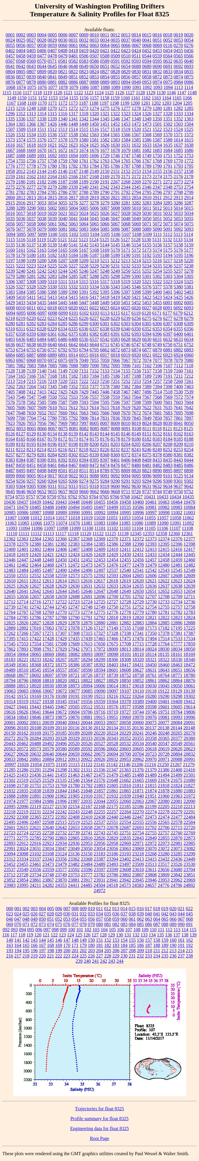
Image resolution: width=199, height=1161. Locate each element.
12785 (22, 617)
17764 (164, 643)
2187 (62, 181)
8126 (10, 433)
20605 (138, 748)
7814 (94, 418)
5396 (115, 292)
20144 (176, 727)
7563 (125, 397)
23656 (164, 869)
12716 (35, 601)
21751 (35, 785)
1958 (10, 171)
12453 (99, 559)
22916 (35, 843)
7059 (104, 360)
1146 (171, 92)
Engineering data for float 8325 (99, 1128)
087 (156, 924)
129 (111, 934)
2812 (20, 197)
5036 (20, 218)
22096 (22, 806)
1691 (41, 155)
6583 (115, 339)
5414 (62, 297)
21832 (9, 790)
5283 (52, 276)
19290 (164, 696)
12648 (112, 591)
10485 (35, 507)
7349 (62, 386)
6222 (41, 318)
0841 (52, 76)
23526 (176, 864)
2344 (125, 187)
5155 (146, 244)
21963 (176, 796)
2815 (52, 197)
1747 (125, 155)
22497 (35, 822)
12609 (189, 575)
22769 (189, 832)
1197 (104, 103)
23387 (99, 859)
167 (42, 945)
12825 (9, 622)
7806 (83, 418)
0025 (20, 40)
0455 (178, 50)
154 (124, 940)
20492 (48, 743)
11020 (99, 517)
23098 (22, 853)
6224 (62, 318)
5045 (94, 218)
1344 (94, 118)
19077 (74, 691)
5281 (31, 276)
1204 (177, 103)
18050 (189, 649)
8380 (167, 454)
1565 (115, 134)
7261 (188, 381)
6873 (125, 349)
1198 (114, 103)
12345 (136, 533)
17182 (164, 628)
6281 (20, 323)
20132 (99, 727)
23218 (138, 853)
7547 (31, 397)
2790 (104, 192)
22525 (86, 822)
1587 (157, 139)
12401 (22, 549)
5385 (31, 292)
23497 (125, 864)
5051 (157, 218)
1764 (115, 160)
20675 (99, 754)
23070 (151, 848)
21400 (176, 769)
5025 (94, 213)
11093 (11, 528)
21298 (61, 769)
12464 (35, 565)
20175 (48, 733)
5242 (41, 271)
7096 (126, 365)
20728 (164, 754)
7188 (136, 376)
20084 (176, 722)
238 (189, 955)
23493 (112, 864)
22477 (176, 817)
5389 (62, 292)
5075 (188, 223)
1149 (11, 97)
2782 (20, 192)
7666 (104, 412)
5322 (157, 281)
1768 (157, 160)
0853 (94, 76)
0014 (136, 34)
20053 (99, 722)
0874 (178, 76)
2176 (178, 176)
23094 (9, 853)
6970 (41, 360)
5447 (83, 302)
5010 (136, 208)
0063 (94, 45)
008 (74, 908)
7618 (115, 407)
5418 (104, 297)
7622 (146, 407)
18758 (138, 675)
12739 (9, 607)
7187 (125, 376)
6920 (136, 355)
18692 (35, 675)
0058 (41, 45)
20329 (74, 738)
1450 (94, 124)
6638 (31, 344)
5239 (10, 271)
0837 (20, 76)
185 (132, 945)
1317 (73, 113)
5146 (125, 244)
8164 (10, 439)
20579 (48, 748)
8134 (52, 433)
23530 (189, 864)
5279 (10, 276)
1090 (126, 87)
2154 (146, 171)
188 (156, 945)
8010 (125, 423)
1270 (52, 108)
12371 (125, 538)
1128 (140, 92)
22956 (99, 843)
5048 (125, 218)
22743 (99, 832)
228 (107, 955)
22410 (86, 817)
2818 (83, 197)
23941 (112, 880)
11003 (189, 512)
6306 (157, 323)
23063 (125, 848)
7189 (146, 376)
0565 (178, 55)
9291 (125, 481)
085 (140, 924)
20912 (61, 759)
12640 (9, 591)
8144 (104, 433)
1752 (178, 155)
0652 (115, 66)
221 (50, 955)
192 (189, 945)
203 (91, 950)
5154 (136, 244)
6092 (178, 307)
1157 (94, 97)
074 (50, 924)
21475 (99, 775)
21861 (112, 790)
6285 (62, 323)
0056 (20, 45)
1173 (73, 103)
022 (189, 908)
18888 (9, 685)
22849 (151, 838)
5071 (146, 223)
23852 (9, 880)
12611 (22, 580)
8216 (62, 449)
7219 (52, 381)
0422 (115, 50)
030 (66, 913)
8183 (157, 439)
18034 (176, 649)
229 (115, 955)
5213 (125, 260)
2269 (136, 181)
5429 (10, 302)
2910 (146, 197)
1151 (32, 97)
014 (124, 908)
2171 (125, 176)
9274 (83, 481)
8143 (94, 433)
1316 (62, 113)
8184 (167, 439)
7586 (52, 402)
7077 (157, 360)
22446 (125, 817)
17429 (61, 638)
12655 (9, 596)
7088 (73, 365)
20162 (22, 733)
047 (17, 919)
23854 (22, 880)
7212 (188, 376)
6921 (146, 355)
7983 (73, 423)
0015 (146, 34)
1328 (167, 113)
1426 (52, 124)
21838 (35, 790)
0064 (104, 45)
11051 (112, 517)
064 (156, 919)
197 (42, 950)
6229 (115, 318)
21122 (86, 764)
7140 (41, 370)
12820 (138, 617)
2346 (146, 187)
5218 (178, 260)
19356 (86, 701)
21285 (9, 769)
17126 (86, 628)
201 (74, 950)
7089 (84, 365)
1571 (178, 134)
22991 (9, 848)
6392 (125, 334)
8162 (178, 433)
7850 (157, 418)
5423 (157, 297)
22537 (99, 822)
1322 (115, 113)
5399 (146, 292)
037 (124, 913)
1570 (167, 134)
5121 (62, 239)
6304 (136, 323)
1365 (20, 124)
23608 (125, 869)
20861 (35, 759)
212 (164, 950)
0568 (20, 61)
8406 (125, 460)
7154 (115, 370)
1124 (99, 92)
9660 (83, 491)
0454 (167, 50)
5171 (125, 250)
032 (83, 913)
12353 (148, 533)
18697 (48, 675)
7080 (188, 360)
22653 (74, 827)
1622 (62, 145)
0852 (83, 76)
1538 (73, 134)
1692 (52, 155)
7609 (41, 407)
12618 (112, 580)
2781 (10, 192)
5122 (73, 239)
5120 (52, 239)
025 (25, 913)
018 (156, 908)
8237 (125, 449)
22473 (151, 817)
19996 (189, 717)
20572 (22, 748)
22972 (151, 843)
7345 (52, 386)
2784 (41, 192)
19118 (150, 691)
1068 (10, 87)
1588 (167, 139)
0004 (41, 34)
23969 (189, 880)
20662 (86, 754)
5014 (178, 208)
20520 (74, 743)
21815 (151, 785)
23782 (99, 874)
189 (164, 945)
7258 (167, 381)
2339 (73, 187)
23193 (125, 853)
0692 (178, 66)
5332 (73, 286)
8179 (125, 439)
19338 (48, 701)
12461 (9, 565)
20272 (9, 738)
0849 (62, 76)
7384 (136, 386)
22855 (164, 838)
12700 (112, 596)
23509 (138, 864)
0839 (31, 76)
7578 (20, 402)
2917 (31, 202)
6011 (31, 307)
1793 (178, 166)
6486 (62, 339)
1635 (167, 145)
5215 (146, 260)
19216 (112, 696)
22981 (176, 843)
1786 (115, 166)
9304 (20, 486)
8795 (115, 470)
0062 (83, 45)
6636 (10, 344)
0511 (136, 55)
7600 (157, 402)
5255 (167, 271)
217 (17, 955)
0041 (146, 40)
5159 (188, 244)
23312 (9, 859)
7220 (62, 381)
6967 (20, 360)
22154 (74, 806)
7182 (73, 376)
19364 (112, 701)
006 (58, 908)
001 (17, 908)
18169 (189, 654)
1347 (125, 118)
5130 (146, 239)
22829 (112, 838)
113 (177, 929)
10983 (176, 507)
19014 (112, 685)
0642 (20, 66)
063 (148, 919)
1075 (31, 87)
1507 (10, 129)
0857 (136, 76)
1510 (31, 129)
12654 (189, 591)
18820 (61, 680)
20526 (86, 743)
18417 (125, 664)
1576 (41, 139)
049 (34, 919)
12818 (112, 617)
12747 (74, 607)
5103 (84, 234)
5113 (178, 234)
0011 (104, 34)
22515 (61, 822)
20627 (9, 754)
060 (124, 919)
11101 (100, 528)
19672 (61, 712)
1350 (157, 118)
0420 (94, 50)
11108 (187, 528)
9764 (93, 496)
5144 (104, 244)
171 (74, 945)
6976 (73, 360)
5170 (115, 250)
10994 (112, 512)
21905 (74, 796)
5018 (31, 213)
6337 (94, 328)
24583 (138, 885)
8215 (52, 449)
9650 (31, 491)
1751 (167, 155)
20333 (86, 738)
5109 (147, 234)
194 (17, 950)
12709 (176, 596)
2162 (31, 176)
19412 (189, 701)
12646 (86, 591)
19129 (176, 691)
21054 (36, 764)
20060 (138, 722)
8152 (157, 433)
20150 (9, 733)
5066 (104, 223)
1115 (6, 92)
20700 (125, 754)
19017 (125, 685)
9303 (10, 486)
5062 (62, 223)
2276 (20, 187)
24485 (86, 885)
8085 (94, 428)
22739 (74, 832)
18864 (176, 680)
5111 (157, 234)
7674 (146, 412)
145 (50, 940)
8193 (31, 444)
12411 (125, 549)
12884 (151, 622)
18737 (99, 675)
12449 (48, 559)
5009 (125, 208)
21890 (22, 796)
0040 (136, 40)
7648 (20, 412)
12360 (174, 533)
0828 (115, 71)
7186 (115, 376)
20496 (61, 743)
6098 (52, 313)
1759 (62, 160)
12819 (125, 617)
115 (193, 929)
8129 (31, 433)
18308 (125, 659)
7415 (41, 391)
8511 (83, 470)
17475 (125, 638)
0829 (125, 71)
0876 (10, 82)
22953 (86, 843)
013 (115, 908)
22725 (35, 832)
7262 (10, 386)
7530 (178, 391)
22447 (138, 817)
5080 (52, 229)
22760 (176, 832)
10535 (125, 507)
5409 (10, 297)
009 (83, 908)
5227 (73, 265)
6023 (104, 307)
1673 (73, 150)
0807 (31, 71)
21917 (99, 796)
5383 (10, 292)
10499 (112, 507)
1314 (41, 113)
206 (115, 950)
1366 (31, 124)
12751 (125, 607)
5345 (125, 286)
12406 (61, 549)
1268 (41, 108)
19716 (99, 712)
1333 (178, 113)
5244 (62, 271)
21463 (74, 775)
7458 (115, 391)
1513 (62, 129)
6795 (94, 349)
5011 (146, 208)
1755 (20, 160)
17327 (99, 633)
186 (140, 945)
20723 (151, 754)
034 (99, 913)
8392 (62, 460)
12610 (9, 580)
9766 (114, 496)
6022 (94, 307)
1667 (10, 150)
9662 (94, 491)
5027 (115, 213)
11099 (75, 528)
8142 (83, 433)
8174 (83, 439)
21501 (189, 775)
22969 (125, 843)
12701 (125, 596)
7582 (31, 402)
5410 (20, 297)
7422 (52, 391)
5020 (52, 213)
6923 (167, 355)
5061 (52, 223)
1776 (10, 166)
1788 (136, 166)
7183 (83, 376)
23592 (74, 869)
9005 (31, 475)
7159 (167, 370)
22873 (189, 838)
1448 (73, 124)
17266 (22, 633)
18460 (164, 664)
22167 (86, 806)
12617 (99, 580)
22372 (48, 817)
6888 (41, 355)
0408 (62, 50)
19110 (138, 691)
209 (140, 950)
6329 (52, 328)
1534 (31, 134)
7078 (167, 360)
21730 (22, 785)
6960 (188, 355)
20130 (86, 727)
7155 (125, 370)
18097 (100, 654)
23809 (164, 874)
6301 (104, 323)
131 (127, 934)
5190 (125, 255)
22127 (48, 806)
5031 (157, 213)
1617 (20, 145)
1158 (104, 97)
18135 (163, 654)
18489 (9, 670)
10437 (22, 502)
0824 (94, 71)
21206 (137, 764)
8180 (136, 439)
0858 (146, 76)
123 (62, 934)
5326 (10, 286)
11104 (137, 528)
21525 (35, 780)
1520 (136, 129)
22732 (61, 832)
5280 (20, 276)
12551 (22, 575)
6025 (125, 307)
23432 (164, 859)
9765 (104, 496)
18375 (61, 664)
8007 (104, 423)
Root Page (99, 1138)
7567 (146, 397)
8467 (73, 465)
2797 (167, 192)
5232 (125, 265)
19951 (112, 717)
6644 (94, 344)
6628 (125, 339)
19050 (176, 685)
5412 (41, 297)
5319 (125, 281)
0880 (41, 82)
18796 (22, 680)
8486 (188, 465)
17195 (176, 628)
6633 (178, 339)
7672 (136, 412)
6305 (146, 323)
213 (173, 950)
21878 (164, 790)
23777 (86, 874)
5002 (52, 208)
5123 (83, 239)
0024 (10, 40)
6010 (20, 307)
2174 (157, 176)
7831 (104, 418)
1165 (176, 97)
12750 (112, 607)
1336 (20, 118)
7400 (178, 386)
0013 (125, 34)
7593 (83, 402)
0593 (136, 61)
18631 (151, 670)
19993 (176, 717)
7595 (104, 402)
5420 (125, 297)
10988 (48, 512)
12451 (74, 559)
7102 (147, 365)
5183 (62, 255)
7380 (115, 386)
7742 (41, 418)
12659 (61, 596)
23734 (35, 874)
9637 (178, 486)
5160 (10, 250)
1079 (73, 87)
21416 (189, 769)
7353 (83, 386)
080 (99, 924)
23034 (48, 848)
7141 (52, 370)
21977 (22, 801)
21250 (163, 764)
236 (173, 955)
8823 (146, 470)
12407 (74, 549)
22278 (164, 811)
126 (86, 934)
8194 (41, 444)
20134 (112, 727)
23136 (74, 853)
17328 (112, 633)
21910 (86, 796)
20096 (10, 727)
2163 (41, 176)
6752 (188, 344)
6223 (52, 318)
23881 (74, 880)
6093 (188, 307)
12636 (151, 586)
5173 (146, 250)
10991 (87, 512)
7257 (157, 381)
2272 (167, 181)
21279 (189, 764)
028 (50, 913)
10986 (23, 512)
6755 (31, 349)
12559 (61, 575)
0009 (83, 34)
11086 (137, 523)
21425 (9, 775)
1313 (31, 113)
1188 (93, 103)
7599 (146, 402)
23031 (35, 848)
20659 (74, 754)
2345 (136, 187)
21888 (9, 796)
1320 (94, 113)
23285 (176, 853)
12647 (99, 591)
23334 (22, 859)
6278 (178, 318)
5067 (115, 223)
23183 (99, 853)
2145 (52, 171)
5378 (167, 286)
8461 (52, 465)
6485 (52, 339)
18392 (99, 664)
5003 (62, 208)
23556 (35, 869)
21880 (176, 790)
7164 (10, 376)
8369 (115, 454)
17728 (151, 643)
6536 (83, 339)
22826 (99, 838)
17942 (74, 649)
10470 (189, 502)
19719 (112, 712)
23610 (138, 869)
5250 (125, 271)
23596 (86, 869)
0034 (104, 40)
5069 (136, 223)
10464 (176, 502)
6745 (115, 344)
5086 (115, 229)
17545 (9, 643)
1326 (146, 113)
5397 (125, 292)
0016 (157, 34)
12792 (99, 617)
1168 (21, 103)
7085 (52, 365)
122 (54, 934)
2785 (52, 192)
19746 (151, 712)
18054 (10, 654)
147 (66, 940)
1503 (178, 124)
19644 (48, 712)
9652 (41, 491)
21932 (112, 796)
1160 (125, 97)
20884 (48, 759)
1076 (42, 87)
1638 (188, 145)
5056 (10, 223)
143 (34, 940)
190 (173, 945)
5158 (178, 244)
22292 (9, 817)
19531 (99, 706)
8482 (157, 465)
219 (34, 955)
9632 (157, 486)
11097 (49, 528)
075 (58, 924)
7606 (20, 407)
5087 (125, 229)
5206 (52, 260)
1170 (42, 103)
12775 (99, 612)
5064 (83, 223)
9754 (9, 496)
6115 (115, 313)
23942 (125, 880)
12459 (176, 559)
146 (58, 940)
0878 (31, 82)
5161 (20, 250)
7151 (83, 370)
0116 (167, 45)
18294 (86, 659)
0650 (94, 66)
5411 (31, 297)
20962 (138, 759)
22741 (86, 832)
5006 (94, 208)
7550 (52, 397)
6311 (20, 328)
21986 (48, 801)
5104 (94, 234)
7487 (136, 391)
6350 (136, 328)
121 (46, 934)
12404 (48, 549)
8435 (167, 460)
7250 (104, 381)
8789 (104, 470)
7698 (188, 412)
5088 (136, 229)
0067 (136, 45)
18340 (189, 659)
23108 (48, 853)
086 (148, 924)
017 (148, 908)
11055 (150, 517)
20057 (112, 722)
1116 (17, 92)
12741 (22, 607)
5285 (73, 276)
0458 (20, 55)
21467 (86, 775)
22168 (99, 806)
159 (164, 940)
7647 (10, 412)
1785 (104, 166)
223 (66, 955)
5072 (157, 223)
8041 (178, 423)
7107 (168, 365)
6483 (31, 339)
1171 (52, 103)
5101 (63, 234)
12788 (61, 617)
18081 (61, 654)
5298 (115, 276)
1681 (136, 150)
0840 (41, 76)
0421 (104, 50)
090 (181, 924)
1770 (178, 160)
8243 (136, 449)
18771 (176, 675)
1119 (47, 92)
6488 (73, 339)
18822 (86, 680)
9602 (125, 486)
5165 (62, 250)
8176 (104, 439)
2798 (178, 192)
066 (173, 919)
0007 (73, 34)
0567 (10, 61)
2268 (125, 181)
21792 (86, 785)
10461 (151, 502)
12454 (112, 559)
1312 (20, 113)
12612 (35, 580)
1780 (52, 166)
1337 (31, 118)
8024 (146, 423)
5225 (52, 265)
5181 (41, 255)
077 (74, 924)
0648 (73, 66)
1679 (125, 150)
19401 (164, 701)
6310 (10, 328)
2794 (136, 192)
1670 (41, 150)
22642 (61, 827)
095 (30, 929)
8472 (94, 465)
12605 (138, 575)
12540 (125, 570)
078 (83, 924)
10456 (112, 502)
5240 (20, 271)
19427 (9, 706)
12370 (112, 538)
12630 (74, 586)
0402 (10, 50)
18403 (112, 664)
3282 (136, 202)
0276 (188, 45)
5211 (104, 260)
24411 (73, 885)
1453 (125, 124)
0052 (167, 40)
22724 (22, 832)
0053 (178, 40)
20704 (138, 754)
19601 (164, 706)
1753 (188, 155)
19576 (112, 706)
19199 (86, 696)
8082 (84, 428)
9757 (30, 496)
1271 (62, 108)
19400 (151, 701)
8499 (52, 470)
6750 (167, 344)
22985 (189, 843)
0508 (104, 55)
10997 (151, 512)
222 (58, 955)
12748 (86, 607)
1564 (104, 134)
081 (107, 924)
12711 (189, 596)
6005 (188, 302)
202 (83, 950)
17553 (22, 643)
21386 (164, 769)
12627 (35, 586)
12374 (164, 538)
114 (184, 929)
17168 (138, 628)
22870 (176, 838)
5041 (73, 218)
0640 (188, 61)
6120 (146, 313)
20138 (163, 727)
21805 (112, 785)
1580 (83, 139)
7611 (62, 407)
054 (74, 919)
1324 (136, 113)
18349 (9, 664)
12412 (138, 549)
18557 (61, 670)
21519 (22, 780)
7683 (167, 412)
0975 (167, 82)
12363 (22, 538)
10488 (48, 507)
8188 (188, 439)
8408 (136, 460)
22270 (138, 811)
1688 (20, 155)
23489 (99, 864)
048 (25, 919)
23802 (125, 874)
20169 (35, 733)
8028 (157, 423)
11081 (86, 523)
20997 (10, 764)
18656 (189, 670)
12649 (125, 591)
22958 (112, 843)
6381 (83, 334)
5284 (62, 276)
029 (58, 913)
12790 (74, 617)
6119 (135, 313)
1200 (135, 103)
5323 (167, 281)
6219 (20, 318)
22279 (176, 811)
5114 (188, 234)
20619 (164, 748)
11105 (150, 528)
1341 (73, 118)
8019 (136, 423)
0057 (31, 45)
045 (189, 913)
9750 (178, 491)
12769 (48, 612)
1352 (178, 118)
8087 (105, 428)
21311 (86, 769)
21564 (86, 780)
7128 (10, 370)
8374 (136, 454)
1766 (136, 160)
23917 (86, 880)
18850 (125, 680)
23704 (189, 869)
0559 (157, 55)
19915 (99, 717)
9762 (72, 496)
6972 (52, 360)
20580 (61, 748)
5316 (94, 281)
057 (99, 919)
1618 (31, 145)
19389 (138, 701)
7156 (136, 370)
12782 (176, 612)
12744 (48, 607)
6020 (73, 307)
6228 (104, 318)
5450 (115, 302)
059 (115, 919)
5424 (167, 297)
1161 (135, 97)
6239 (125, 318)
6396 (157, 334)
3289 (20, 208)
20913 (74, 759)
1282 (178, 108)
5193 (157, 255)
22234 (48, 811)
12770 (61, 612)
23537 (9, 869)
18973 (74, 685)
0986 (188, 82)
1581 (94, 139)
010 (91, 908)
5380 (178, 286)
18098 (112, 654)
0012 (115, 34)
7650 (31, 412)
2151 (115, 171)
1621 (52, 145)
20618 (151, 748)
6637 (20, 344)
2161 (20, 176)
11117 (60, 533)
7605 (10, 407)
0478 (52, 55)
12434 (164, 554)
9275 (94, 481)
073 (42, 924)
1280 (157, 108)
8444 (188, 460)
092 (6, 929)
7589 (73, 402)
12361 (187, 533)
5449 (104, 302)
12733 (164, 601)
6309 (188, 323)
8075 (63, 428)
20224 (112, 733)
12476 (112, 565)
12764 (9, 612)
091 (189, 924)
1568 (146, 134)
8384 (20, 460)
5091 (167, 229)
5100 (52, 234)
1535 (41, 134)
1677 (104, 150)
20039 (48, 722)
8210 (188, 444)
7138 (20, 370)
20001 (9, 722)
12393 (151, 544)
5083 (83, 229)
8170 (52, 439)
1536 (52, 134)
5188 (104, 255)
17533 (176, 638)
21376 (138, 769)
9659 (73, 491)
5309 (41, 281)
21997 (74, 801)
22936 (74, 843)
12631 (86, 586)
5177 (188, 250)
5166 (73, 250)
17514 (164, 638)
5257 (178, 271)
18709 (61, 675)
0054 (188, 40)
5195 (178, 255)
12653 (176, 591)
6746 (125, 344)
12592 (99, 575)
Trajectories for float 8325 (99, 1108)
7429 (83, 391)
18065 (35, 654)
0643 (31, 66)
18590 (86, 670)
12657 (35, 596)
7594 (94, 402)
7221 (73, 381)
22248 (86, 811)
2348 (167, 187)
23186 (112, 853)
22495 (9, 822)
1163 (156, 97)
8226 (104, 449)
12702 (138, 596)
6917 (104, 355)
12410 (112, 549)
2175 (167, 176)
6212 (188, 313)
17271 (48, 633)
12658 (48, 596)
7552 (62, 397)
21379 (151, 769)
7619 (125, 407)
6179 (178, 313)
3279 (104, 202)
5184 (73, 255)
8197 (62, 444)
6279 (188, 318)
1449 (83, 124)
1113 (178, 87)
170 (66, 945)
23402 (125, 859)
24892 (189, 885)
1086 (84, 87)
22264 (125, 811)
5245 (73, 271)
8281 (41, 454)
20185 (61, 733)
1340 (62, 118)
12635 (138, 586)
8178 (115, 439)
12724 (86, 601)
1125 (109, 92)
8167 (41, 439)
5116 (20, 239)
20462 (22, 743)
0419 (83, 50)
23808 (151, 874)
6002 (178, 302)
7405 (10, 391)
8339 (94, 454)
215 (189, 950)
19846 (35, 717)
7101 (136, 365)
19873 (48, 717)
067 (181, 919)
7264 (31, 386)
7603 (178, 402)
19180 (61, 696)
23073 (176, 848)
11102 (112, 528)
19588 (138, 706)
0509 (115, 55)
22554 (125, 822)
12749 (99, 607)
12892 (22, 628)
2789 (94, 192)
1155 (73, 97)
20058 (125, 722)
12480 (164, 565)
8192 (20, 444)
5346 (136, 286)
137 (176, 934)
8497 (31, 470)
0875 (188, 76)
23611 (150, 869)
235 (164, 955)
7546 (20, 397)
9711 (125, 491)
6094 (10, 313)
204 (99, 950)
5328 (31, 286)
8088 (115, 428)
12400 (9, 549)
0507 (94, 55)
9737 (146, 491)
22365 (35, 817)
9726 (136, 491)
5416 (83, 297)
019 (164, 908)
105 (112, 929)
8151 (146, 433)
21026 (23, 764)
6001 (167, 302)
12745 (61, 607)
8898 (188, 470)
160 (173, 940)
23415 (151, 859)
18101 (125, 654)
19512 (86, 706)
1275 (104, 108)
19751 (164, 712)
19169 (35, 696)
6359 (31, 334)
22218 (9, 811)
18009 (112, 649)
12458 (164, 559)
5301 (146, 276)
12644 (61, 591)
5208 (73, 260)
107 (128, 929)
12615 (74, 580)
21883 (189, 790)
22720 (189, 827)
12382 (61, 544)
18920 (35, 685)
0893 (115, 82)
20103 (23, 727)
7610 (52, 407)
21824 (176, 785)
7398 (167, 386)
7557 (94, 397)
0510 (125, 55)
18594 (99, 670)
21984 (35, 801)
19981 (164, 717)
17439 (86, 638)
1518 (115, 129)
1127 (130, 92)
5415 (73, 297)
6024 (115, 307)
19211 (99, 696)
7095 (115, 365)
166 (34, 945)
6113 (104, 313)
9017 (52, 475)
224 (74, 955)
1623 (73, 145)
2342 (104, 187)
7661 (73, 412)
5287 (83, 276)
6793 (73, 349)
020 (173, 908)
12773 (74, 612)
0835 (188, 71)
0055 (10, 45)
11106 (162, 528)
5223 (31, 265)
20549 (176, 743)
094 (22, 929)
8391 (52, 460)
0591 (115, 61)
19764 (176, 712)
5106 (115, 234)
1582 (104, 139)
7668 (115, 412)
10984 (189, 507)
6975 (62, 360)
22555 (138, 822)
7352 (73, 386)
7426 (73, 391)
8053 (21, 428)
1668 (20, 150)
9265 (62, 481)
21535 (61, 780)
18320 (138, 659)
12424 (74, 554)
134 (152, 934)
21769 (61, 785)
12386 (112, 544)
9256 (20, 481)
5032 (167, 213)
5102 (73, 234)
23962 (176, 880)
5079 (41, 229)
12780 (151, 612)
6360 (41, 334)
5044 (83, 218)
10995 (125, 512)
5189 (115, 255)
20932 (112, 759)
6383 (104, 334)
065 (164, 919)
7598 (136, 402)
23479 (61, 864)
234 (156, 955)
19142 (9, 696)
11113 (48, 533)
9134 (188, 475)
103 (96, 929)
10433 (162, 496)
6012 (41, 307)
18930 (48, 685)
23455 (22, 864)
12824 (189, 617)
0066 (125, 45)
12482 (189, 565)
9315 (83, 486)
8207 (157, 444)
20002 (22, 722)
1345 (104, 118)
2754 (188, 187)
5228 (83, 265)
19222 (125, 696)
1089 (115, 87)
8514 (94, 470)
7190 (157, 376)
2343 (115, 187)
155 (132, 940)
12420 (35, 554)
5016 (10, 213)
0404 (20, 50)
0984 (178, 82)
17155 (125, 628)
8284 (52, 454)
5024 (83, 213)
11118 (73, 533)
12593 (112, 575)
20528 (112, 743)
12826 (22, 622)
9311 (52, 486)
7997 (83, 423)
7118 (188, 365)
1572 (188, 134)
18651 (176, 670)
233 (148, 955)
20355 (138, 738)
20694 (112, 754)
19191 (74, 696)
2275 (10, 187)
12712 (9, 601)
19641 (35, 712)
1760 (73, 160)
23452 (9, 864)
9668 (115, 491)
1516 (94, 129)
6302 (115, 323)
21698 (9, 785)
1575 (31, 139)
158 (156, 940)
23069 (138, 848)
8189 (10, 444)
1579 (73, 139)
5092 (178, 229)
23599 (112, 869)
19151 (22, 696)
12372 (138, 538)
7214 (20, 381)
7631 (157, 407)
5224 (41, 265)
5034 (188, 213)
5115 (10, 239)
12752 (138, 607)
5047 (115, 218)
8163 (188, 433)
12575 (86, 575)
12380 (35, 544)
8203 (115, 444)
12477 (125, 565)
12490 (61, 570)
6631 (157, 339)
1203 (166, 103)
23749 (61, 874)
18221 (22, 659)
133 (144, 934)
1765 (125, 160)
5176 (178, 250)
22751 (125, 832)
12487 (48, 570)
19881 (86, 717)
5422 (146, 297)
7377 (94, 386)
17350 (151, 633)
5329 (41, 286)
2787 (73, 192)
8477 (125, 465)
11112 (36, 533)
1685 (178, 150)
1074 (21, 87)
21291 (35, 769)
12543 (164, 570)
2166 (73, 176)
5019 (41, 213)
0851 (73, 76)
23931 (99, 880)
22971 (138, 843)
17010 (35, 628)
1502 (167, 124)
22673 (99, 827)
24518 (112, 885)
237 (181, 955)
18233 (35, 659)
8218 (83, 449)
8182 (146, 439)
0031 (73, 40)
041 (156, 913)
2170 (115, 176)
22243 (74, 811)
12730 (151, 601)
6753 (10, 349)
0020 (188, 34)
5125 (104, 239)
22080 (164, 801)
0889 (104, 82)
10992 (100, 512)
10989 (61, 512)
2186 (52, 181)
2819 (94, 197)
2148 (83, 171)
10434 (175, 496)
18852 (138, 680)
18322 (164, 659)
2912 (167, 197)
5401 (167, 292)
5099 (42, 234)
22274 (151, 811)
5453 (146, 302)
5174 (157, 250)
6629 (136, 339)
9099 (157, 475)
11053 (124, 517)
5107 (126, 234)
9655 (52, 491)
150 (91, 940)
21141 (99, 764)
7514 (157, 391)
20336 (99, 738)
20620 (176, 748)
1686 (188, 150)
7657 (52, 412)
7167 (41, 376)
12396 (176, 544)
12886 (176, 622)
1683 (157, 150)
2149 (94, 171)
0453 (157, 50)
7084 (42, 365)
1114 (188, 87)
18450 (151, 664)
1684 (167, 150)
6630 (146, 339)
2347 (157, 187)
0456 (188, 50)
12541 (138, 570)
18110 (138, 654)
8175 (94, 439)
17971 (86, 649)
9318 (94, 486)
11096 (37, 528)
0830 (136, 71)
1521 (146, 129)
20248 (164, 733)
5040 (62, 218)
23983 (10, 885)
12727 (112, 601)
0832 (157, 71)
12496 (86, 570)
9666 (104, 491)
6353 (157, 328)
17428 (48, 638)
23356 (61, 859)
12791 (86, 617)
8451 (31, 465)
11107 (175, 528)
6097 (42, 313)
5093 (188, 229)
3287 (188, 202)
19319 (22, 701)
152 (107, 940)
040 (148, 913)
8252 (167, 449)
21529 (48, 780)
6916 (94, 355)
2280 (62, 187)
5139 (52, 244)
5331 (62, 286)
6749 (157, 344)
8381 (178, 454)
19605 (176, 706)
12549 (189, 570)
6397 (167, 334)
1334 (188, 113)
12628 (48, 586)
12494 (74, 570)
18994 (86, 685)
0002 (20, 34)
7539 (188, 391)
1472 (136, 124)
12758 (189, 607)
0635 (178, 61)
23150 (86, 853)
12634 (125, 586)
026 (34, 913)
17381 (176, 633)
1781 (62, 166)
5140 (62, 244)
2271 (157, 181)
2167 (83, 176)
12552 (35, 575)
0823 (83, 71)
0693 (188, 66)
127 (95, 934)
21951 (151, 796)
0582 (73, 61)
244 (119, 961)
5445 (62, 302)
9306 (41, 486)
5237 (178, 265)
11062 (188, 517)
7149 (62, 370)
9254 (10, 481)
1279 (146, 108)
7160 (178, 370)
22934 (61, 843)
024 (17, 913)
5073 (167, 223)
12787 (48, 617)
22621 (35, 827)
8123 (178, 428)
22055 (112, 801)
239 (79, 961)
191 (181, 945)
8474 (104, 465)
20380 (189, 738)
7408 (20, 391)
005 (50, 908)
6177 (167, 313)
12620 (138, 580)
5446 (73, 302)
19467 (61, 706)
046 (9, 919)
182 (107, 945)
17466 (112, 638)
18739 (112, 675)
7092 (105, 365)
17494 (151, 638)
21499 (176, 775)
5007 (104, 208)
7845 (136, 418)
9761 (62, 496)
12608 (176, 575)
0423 (125, 50)
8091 (126, 428)
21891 (35, 796)
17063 (48, 628)
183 (115, 945)
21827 (189, 785)
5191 (136, 255)
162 (189, 940)
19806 (189, 712)
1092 (147, 87)
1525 (188, 129)
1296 (10, 113)
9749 (167, 491)
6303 (125, 323)
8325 (83, 454)
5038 (41, 218)
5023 (73, 213)
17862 (9, 649)
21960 (164, 796)
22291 (189, 811)
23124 (61, 853)
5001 (41, 208)
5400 (157, 292)
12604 (125, 575)
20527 (99, 743)
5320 (136, 281)
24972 (99, 890)
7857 (167, 418)
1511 (41, 129)
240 (87, 961)
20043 (74, 722)
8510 (73, 470)
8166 (31, 439)
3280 (115, 202)
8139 (73, 433)
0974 (157, 82)
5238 (188, 265)
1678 (115, 150)
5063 (73, 223)
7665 (94, 412)
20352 (125, 738)
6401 (188, 334)
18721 (74, 675)
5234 (146, 265)
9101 (167, 475)
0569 (31, 61)
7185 (104, 376)
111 (161, 929)
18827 (99, 680)
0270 (178, 45)
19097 (112, 691)
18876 (189, 680)
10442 (48, 502)
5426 (188, 297)
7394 (157, 386)
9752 (188, 491)
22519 (74, 822)
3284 (157, 202)
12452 (86, 559)
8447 (10, 465)
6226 (83, 318)
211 (156, 950)
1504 (188, 124)
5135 (10, 244)
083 (124, 924)
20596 (99, 748)
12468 (48, 565)
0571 (52, 61)
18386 (74, 664)
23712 (9, 874)
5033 (178, 213)
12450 (61, 559)
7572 (178, 397)
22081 (176, 801)
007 (66, 908)
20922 (86, 759)
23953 (164, 880)
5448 (94, 302)
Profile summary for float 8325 (99, 1118)
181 (99, 945)
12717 (48, 601)
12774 (86, 612)
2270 (146, 181)
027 (42, 913)
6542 (104, 339)
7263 (20, 386)
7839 (125, 418)
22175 (112, 806)
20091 (189, 722)
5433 (20, 302)
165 (25, 945)
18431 (138, 664)
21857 (99, 790)
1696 (94, 155)
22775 (22, 838)
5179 (20, 255)
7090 (94, 365)
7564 (136, 397)
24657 (150, 885)
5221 (10, 265)
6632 (167, 339)
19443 (35, 706)
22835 (125, 838)
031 (74, 913)
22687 (125, 827)
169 (58, 945)
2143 (31, 171)
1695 (83, 155)
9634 (167, 486)
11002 (176, 512)
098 (55, 929)
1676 (94, 150)
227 (99, 955)
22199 (151, 806)
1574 (20, 139)
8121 (167, 428)
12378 (9, 544)
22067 (151, 801)
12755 (164, 607)
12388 (125, 544)
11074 (61, 523)
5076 (10, 229)
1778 (31, 166)
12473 (86, 565)
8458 (41, 465)
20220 (99, 733)
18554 (48, 670)
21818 (164, 785)
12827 (35, 622)
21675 (176, 780)
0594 (146, 61)
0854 (104, 76)
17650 (99, 643)
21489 (151, 775)
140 (9, 940)
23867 (48, 880)
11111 (23, 533)
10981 (151, 507)
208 (132, 950)
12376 (176, 538)
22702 (151, 827)
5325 (188, 281)
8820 (136, 470)
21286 (22, 769)
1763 (104, 160)
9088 (94, 475)
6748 (146, 344)
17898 (35, 649)
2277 (31, 187)
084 (132, 924)
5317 (104, 281)
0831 (146, 71)
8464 (62, 465)
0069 (157, 45)
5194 (167, 255)
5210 (94, 260)
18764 (164, 675)
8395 (94, 460)
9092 (115, 475)
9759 (51, 496)
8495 (20, 470)
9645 (10, 491)
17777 (176, 643)
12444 (176, 554)
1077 (52, 87)
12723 (74, 601)
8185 (178, 439)
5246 (83, 271)
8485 (178, 465)
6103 (94, 313)
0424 (136, 50)
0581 (62, 61)
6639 (41, 344)
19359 (99, 701)
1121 (68, 92)
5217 (167, 260)
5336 (104, 286)
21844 (61, 790)
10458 (125, 502)
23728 (22, 874)
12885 (164, 622)
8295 (62, 454)
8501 (62, 470)
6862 (104, 349)
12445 (189, 554)
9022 (73, 475)
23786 (112, 874)
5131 (157, 239)
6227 (94, 318)
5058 (31, 223)
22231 (35, 811)
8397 (104, 460)
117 (14, 934)
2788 (83, 192)
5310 (52, 281)
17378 (164, 633)
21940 (138, 796)
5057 (20, 223)
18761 (151, 675)
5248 (104, 271)
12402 (35, 549)
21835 (22, 790)
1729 (104, 155)
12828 (48, 622)
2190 (94, 181)
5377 (157, 286)
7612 (73, 407)
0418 (73, 50)
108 (136, 929)
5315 (83, 281)
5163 (41, 250)
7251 (115, 381)
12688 (74, 596)
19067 (48, 691)
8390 (41, 460)
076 (66, 924)
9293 (136, 481)
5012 (157, 208)
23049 (74, 848)
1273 (83, 108)
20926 (99, 759)
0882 (62, 82)
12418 (9, 554)
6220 (31, 318)
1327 (157, 113)
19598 (151, 706)
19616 (9, 712)
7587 (62, 402)
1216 (20, 108)
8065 (31, 428)
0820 (52, 71)
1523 (167, 129)
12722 (61, 601)
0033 (94, 40)
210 (148, 950)
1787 (125, 166)
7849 (146, 418)
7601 (167, 402)
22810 (86, 838)
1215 (10, 108)
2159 (10, 176)
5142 (83, 244)
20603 (125, 748)
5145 (115, 244)
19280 (151, 696)
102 (87, 929)
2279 (52, 187)
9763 (83, 496)
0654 (125, 66)
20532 (125, 743)
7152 (94, 370)
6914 (73, 355)
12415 (164, 549)
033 (91, 913)
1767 (146, 160)
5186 (83, 255)
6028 (157, 307)
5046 (104, 218)
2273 (178, 181)
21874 (151, 790)
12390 (138, 544)
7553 (73, 397)
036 (115, 913)
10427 (137, 496)
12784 (9, 617)
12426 (86, 554)
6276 (157, 318)
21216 (150, 764)
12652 (164, 591)
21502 (9, 780)
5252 (146, 271)
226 (91, 955)
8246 (146, 449)
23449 (189, 859)
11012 (36, 517)
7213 (10, 381)
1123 (88, 92)
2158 (188, 171)
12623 (176, 580)
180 (91, 945)
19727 (125, 712)
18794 (9, 680)
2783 (31, 192)
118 (21, 934)
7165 (20, 376)
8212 (20, 449)
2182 (41, 181)
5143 (94, 244)
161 (181, 940)
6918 (115, 355)
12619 (125, 580)
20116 (73, 727)
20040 (61, 722)
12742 (35, 607)
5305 (188, 276)
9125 (178, 475)
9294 (146, 481)
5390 (73, 292)
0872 (157, 76)
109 (145, 929)
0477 (41, 55)
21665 (138, 780)
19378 (125, 701)
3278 (94, 202)
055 (83, 919)
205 (107, 950)
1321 (104, 113)
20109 (48, 727)
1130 (160, 92)
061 (132, 919)
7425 (62, 391)
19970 (138, 717)
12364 (35, 538)
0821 (62, 71)
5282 (41, 276)
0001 (10, 34)
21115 (74, 764)
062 (140, 919)
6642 (73, 344)
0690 (157, 66)
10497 (99, 507)
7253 (136, 381)
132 (135, 934)
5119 (41, 239)
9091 (104, 475)
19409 (176, 701)
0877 (20, 82)
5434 (31, 302)
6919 (125, 355)
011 (99, 908)
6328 (41, 328)
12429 (112, 554)
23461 (35, 864)
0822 (73, 71)
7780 (52, 418)
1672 (62, 150)
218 (25, 955)
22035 (86, 801)
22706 (164, 827)
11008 (23, 517)
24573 (125, 885)
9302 (188, 481)
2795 (146, 192)
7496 (146, 391)
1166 (187, 97)
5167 (83, 250)
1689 (31, 155)
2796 (157, 192)
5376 (146, 286)
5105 (105, 234)
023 (9, 913)
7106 (157, 365)
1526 (10, 134)
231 (132, 955)
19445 (48, 706)
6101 (73, 313)
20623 (189, 748)
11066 (36, 523)
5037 (31, 218)
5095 (21, 234)
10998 (164, 512)
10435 (188, 496)
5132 (167, 239)
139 (193, 934)
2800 (10, 197)
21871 (138, 790)
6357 (10, 334)
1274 (94, 108)
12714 (22, 601)
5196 (188, 255)
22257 (112, 811)
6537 (94, 339)
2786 (62, 192)
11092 (188, 523)
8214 (41, 449)
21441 (48, 775)
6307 (167, 323)
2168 (94, 176)
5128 (136, 239)
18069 (48, 654)
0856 (125, 76)
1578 (62, 139)
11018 (74, 517)
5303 (167, 276)
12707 (151, 596)
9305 (31, 486)
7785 (62, 418)
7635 (167, 407)
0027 (31, 40)
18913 (22, 685)
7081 (10, 365)
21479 (112, 775)
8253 (178, 449)
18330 (176, 659)
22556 (151, 822)
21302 (74, 769)
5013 (167, 208)
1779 (41, 166)
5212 (115, 260)
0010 (94, 34)
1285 (188, 108)
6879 (157, 349)
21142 (112, 764)
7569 (167, 397)
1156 (83, 97)
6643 (83, 344)
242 (103, 961)
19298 (176, 696)
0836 (10, 76)
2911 (157, 197)
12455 (125, 559)
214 (181, 950)
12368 (86, 538)
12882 (125, 622)
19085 (87, 691)
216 (9, 955)
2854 (136, 197)
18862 (164, 680)
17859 (189, 643)
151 (99, 940)
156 (140, 940)
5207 (62, 260)
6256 (136, 318)
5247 (94, 271)
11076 (74, 523)
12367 (74, 538)
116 (5, 934)
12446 (9, 559)
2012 (20, 171)
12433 (151, 554)
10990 (74, 512)
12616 (86, 580)
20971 (164, 759)
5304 (178, 276)
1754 (10, 160)
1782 (73, 166)
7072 (136, 360)
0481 (73, 55)
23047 (61, 848)
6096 (31, 313)
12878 (74, 622)
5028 (125, 213)
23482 (74, 864)
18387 (86, 664)
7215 (31, 381)
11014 (49, 517)
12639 (189, 586)
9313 (73, 486)
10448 (74, 502)
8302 (73, 454)
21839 (48, 790)
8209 (178, 444)
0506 (83, 55)
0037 (125, 40)
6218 (10, 318)
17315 (86, 633)
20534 (138, 743)
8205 (136, 444)
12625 (9, 586)
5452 (136, 302)
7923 (10, 423)
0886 (73, 82)
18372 (48, 664)
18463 (176, 664)
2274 (188, 181)
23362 (74, 859)
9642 (188, 486)
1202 (156, 103)
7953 (31, 423)
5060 (41, 223)
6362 (62, 334)
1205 (187, 103)
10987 (35, 512)
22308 (22, 817)
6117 (125, 313)
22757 (164, 832)
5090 (157, 229)
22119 (35, 806)
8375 (146, 454)
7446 (104, 391)
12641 (22, 591)
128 (103, 934)
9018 (62, 475)
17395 (9, 638)
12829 (61, 622)
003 (34, 908)
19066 (35, 691)
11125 (110, 533)
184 (124, 945)
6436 (20, 339)
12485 (35, 570)
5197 (10, 260)
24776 (163, 885)
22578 (176, 822)
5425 (178, 297)
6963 (10, 360)
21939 (125, 796)
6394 (146, 334)
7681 (157, 412)
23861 (35, 880)
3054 (52, 202)
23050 (86, 848)
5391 (83, 292)
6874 (136, 349)
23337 (35, 859)
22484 (189, 817)
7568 (157, 397)
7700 (20, 418)
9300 (167, 481)
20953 (125, 759)
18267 (61, 659)
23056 (112, 848)
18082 (74, 654)
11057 (162, 517)
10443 (61, 502)
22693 (138, 827)
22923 (48, 843)
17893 (22, 649)
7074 (146, 360)
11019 (86, 517)
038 (132, 913)
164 (17, 945)
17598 (61, 643)
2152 (125, 171)
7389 (146, 386)
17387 (189, 633)
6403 (10, 339)
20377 (176, 738)
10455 (99, 502)
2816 (62, 197)
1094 (168, 87)
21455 (61, 775)
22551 (112, 822)
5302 (157, 276)
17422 (35, 638)
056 (91, 919)
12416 (176, 549)
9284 (104, 481)
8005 (94, 423)
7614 (94, 407)
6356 (188, 328)
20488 (35, 743)
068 (189, 919)
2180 (20, 181)
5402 (178, 292)
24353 (61, 885)
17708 (125, 643)
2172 (136, 176)
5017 (20, 213)
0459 (31, 55)
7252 (125, 381)
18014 (138, 649)
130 (119, 934)
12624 (189, 580)
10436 (9, 502)
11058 (175, 517)
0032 (83, 40)
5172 (136, 250)
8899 (10, 475)
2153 (136, 171)
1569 (157, 134)
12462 (22, 565)
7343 (41, 386)
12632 (99, 586)
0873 (167, 76)
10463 (164, 502)
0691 (167, 66)
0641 (10, 66)
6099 (63, 313)
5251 (136, 271)
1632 (136, 145)
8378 (157, 454)
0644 (41, 66)
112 (168, 929)
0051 (157, 40)
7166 (31, 376)
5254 (157, 271)
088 (164, 924)
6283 (41, 323)
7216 (41, 381)
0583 (83, 61)
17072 (61, 628)
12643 (48, 591)
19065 (23, 691)
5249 (115, 271)
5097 (31, 234)
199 (58, 950)
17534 (189, 638)
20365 (164, 738)
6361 (52, 334)
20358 (151, 738)
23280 (164, 853)
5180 (31, 255)
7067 (125, 360)
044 (181, 913)
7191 (167, 376)
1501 (157, 124)
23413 (138, 859)
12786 (35, 617)
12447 (22, 559)
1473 (146, 124)
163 (9, 945)
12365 (48, 538)
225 (83, 955)
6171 (157, 313)
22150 (61, 806)
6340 (125, 328)
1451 (104, 124)
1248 (31, 108)
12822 (164, 617)
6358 (20, 334)
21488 (138, 775)
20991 (189, 759)
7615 (104, 407)
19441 (22, 706)
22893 (9, 843)
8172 (62, 439)
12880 (99, 622)
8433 (157, 460)
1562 (83, 134)
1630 (115, 145)
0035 (115, 40)
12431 (138, 554)
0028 (41, 40)
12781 (164, 612)
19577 (125, 706)
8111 (146, 428)
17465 (99, 638)
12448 (35, 559)
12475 (99, 565)
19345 (61, 701)
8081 (73, 428)
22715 (176, 827)
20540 (151, 743)
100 (71, 929)
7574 (188, 397)
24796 (176, 885)
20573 (35, 748)
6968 (31, 360)
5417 (94, 297)
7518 (167, 391)
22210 (176, 806)
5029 (136, 213)
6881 (167, 349)
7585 (41, 402)
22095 (9, 806)
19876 (74, 717)
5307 (20, 281)
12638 (176, 586)
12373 (151, 538)
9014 (41, 475)
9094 (125, 475)
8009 (115, 423)
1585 (136, 139)
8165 (20, 439)
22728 (48, 832)
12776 (112, 612)
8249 (157, 449)
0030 (62, 40)
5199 (31, 260)
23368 (86, 859)
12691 (86, 596)
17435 (74, 638)
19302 (189, 696)
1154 (63, 97)
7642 (188, 407)
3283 (146, 202)
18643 (164, 670)
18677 (22, 675)
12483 (9, 570)
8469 (83, 465)
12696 (99, 596)
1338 (41, 118)
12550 (9, 575)
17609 (74, 643)
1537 (62, 134)
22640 (48, 827)
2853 (125, 197)
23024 (22, 848)
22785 (35, 838)
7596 (115, 402)
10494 (74, 507)
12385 (99, 544)
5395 (104, 292)
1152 (42, 97)
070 (17, 924)
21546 (74, 780)
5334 (94, 286)
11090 (162, 523)
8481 (146, 465)
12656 (22, 596)
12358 (161, 533)
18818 (48, 680)
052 (58, 919)
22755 (151, 832)
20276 (22, 738)
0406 (41, 50)
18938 (61, 685)
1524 (178, 129)
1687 (10, 155)
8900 (20, 475)
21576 (99, 780)
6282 (31, 323)
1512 (52, 129)
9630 (136, 486)
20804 (176, 754)
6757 (52, 349)
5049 (136, 218)
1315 (52, 113)
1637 (178, 145)
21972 (189, 796)
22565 (164, 822)
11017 (61, 517)
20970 (151, 759)
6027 (146, 307)
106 (120, 929)
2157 (178, 171)
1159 (114, 97)
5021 (62, 213)
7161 (188, 370)
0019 (178, 34)
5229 (94, 265)
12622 (164, 580)
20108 (35, 727)
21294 (48, 769)
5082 (73, 229)
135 (160, 934)
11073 (49, 523)
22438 (99, 817)
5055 (188, 218)
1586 (146, 139)
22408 (74, 817)
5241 (31, 271)
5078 (31, 229)
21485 (125, 775)
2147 (73, 171)
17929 (61, 649)
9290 (115, 481)
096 (38, 929)
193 (9, 950)
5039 (52, 218)
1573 (10, 139)
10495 (86, 507)
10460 (138, 502)
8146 (125, 433)
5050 (146, 218)
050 (42, 919)
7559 (115, 397)
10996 (138, 512)
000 (9, 908)
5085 (104, 229)
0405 (31, 50)
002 (25, 908)
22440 (112, 817)
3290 (31, 208)
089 (173, 924)
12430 (125, 554)
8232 (115, 449)
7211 (178, 376)
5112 (167, 234)
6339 (115, 328)
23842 (176, 874)
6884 (10, 355)
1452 (115, 124)
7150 (73, 370)
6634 (188, 339)
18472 (189, 664)
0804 (10, 71)
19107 (125, 691)
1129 (150, 92)
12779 (138, 612)
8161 (167, 433)
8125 (188, 428)
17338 (125, 633)
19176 (48, 696)
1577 (52, 139)
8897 (178, 470)
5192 (146, 255)
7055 (94, 360)
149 (83, 940)
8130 (41, 433)
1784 (94, 166)
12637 (164, 586)
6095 (21, 313)
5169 (104, 250)
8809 (125, 470)
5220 (188, 260)
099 (63, 929)
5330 (52, 286)
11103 (125, 528)
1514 (73, 129)
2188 (73, 181)
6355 (178, 328)
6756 (41, 349)
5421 (136, 297)
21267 (176, 764)
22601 (9, 827)
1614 (178, 139)
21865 (125, 790)
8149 (136, 433)
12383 (74, 544)
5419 (115, 297)
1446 (62, 124)
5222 (20, 265)
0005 (52, 34)
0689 (146, 66)
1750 (157, 155)
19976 (151, 717)
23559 (48, 869)
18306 (112, 659)
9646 (20, 491)
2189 (83, 181)
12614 (61, 580)
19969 (125, 717)
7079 (178, 360)
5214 (136, 260)
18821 (74, 680)
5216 (157, 260)
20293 (48, 738)
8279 (31, 454)
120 (37, 934)
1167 (11, 103)
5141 (73, 244)
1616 (10, 145)
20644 (61, 754)
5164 (52, 250)
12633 (112, 586)
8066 (42, 428)
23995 (23, 885)
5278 (188, 271)
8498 (41, 470)
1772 (188, 160)
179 (83, 945)
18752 (125, 675)
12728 (125, 601)
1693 (62, 155)
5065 (94, 223)
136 (168, 934)
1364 (10, 124)
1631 (125, 145)
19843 (22, 717)
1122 (78, 92)
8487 (10, 470)
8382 (188, 454)
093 (14, 929)
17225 (189, 628)
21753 (48, 785)
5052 (167, 218)
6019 (62, 307)
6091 (167, 307)
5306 (10, 281)
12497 (99, 570)
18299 (99, 659)
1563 (94, 134)
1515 (83, 129)
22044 (99, 801)
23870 (61, 880)
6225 (73, 318)
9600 (115, 486)
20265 (176, 733)
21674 (164, 780)
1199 (124, 103)
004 (42, 908)
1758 (52, 160)
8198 (73, 444)
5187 (94, 255)
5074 (178, 223)
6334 (62, 328)
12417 (189, 549)
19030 (151, 685)
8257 (10, 454)
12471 (61, 565)
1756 (31, 160)
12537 (112, 570)
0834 (178, 71)
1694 (73, 155)
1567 (136, 134)
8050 (188, 423)
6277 (167, 318)
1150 (22, 97)
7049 (83, 360)
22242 (61, 811)
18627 (138, 670)
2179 (10, 181)
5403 (188, 292)
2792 (125, 192)
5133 (178, 239)
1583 (115, 139)
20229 (125, 733)
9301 (178, 481)
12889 (9, 628)
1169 (31, 103)
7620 (136, 407)
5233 (136, 265)
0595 (157, 61)
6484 (41, 339)
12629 (61, 586)
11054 (137, 517)
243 (111, 961)
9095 (136, 475)
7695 (178, 412)
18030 (164, 649)
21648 (112, 780)
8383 (10, 460)
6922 (157, 355)
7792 (73, 418)
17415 (22, 638)
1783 (83, 166)
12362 (9, 538)
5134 (188, 239)
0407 (52, 50)
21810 (125, 785)
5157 (167, 244)
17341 (138, 633)
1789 (146, 166)
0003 (31, 34)
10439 (35, 502)
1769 (167, 160)
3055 (62, 202)
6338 (104, 328)
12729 (138, 601)
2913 (178, 197)
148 (74, 940)
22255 (99, 811)
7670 (125, 412)
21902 (61, 796)
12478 (138, 565)
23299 (189, 853)
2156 (167, 171)
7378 (104, 386)
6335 (73, 328)
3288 (10, 208)
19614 (189, 706)
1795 (188, 166)
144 (42, 940)
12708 (164, 596)
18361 (22, 664)
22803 (61, 838)
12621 (151, 580)
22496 (22, 822)
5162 (31, 250)
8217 (73, 449)
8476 (115, 465)
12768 (35, 612)
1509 (20, 129)
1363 (188, 118)
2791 (115, 192)
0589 (104, 61)
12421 (48, 554)
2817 (73, 197)
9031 (83, 475)
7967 (52, 423)
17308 (74, 633)
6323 (31, 328)
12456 (138, 559)
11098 (62, 528)
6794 (83, 349)
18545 (35, 670)
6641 (62, 344)
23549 (22, 869)
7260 (178, 381)
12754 (151, 607)
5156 (157, 244)
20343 (112, 738)
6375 (73, 334)
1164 (166, 97)
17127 (99, 628)
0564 (167, 55)
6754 (20, 349)
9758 (41, 496)
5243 (52, 271)
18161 (176, 654)
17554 (35, 643)
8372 (125, 454)
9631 (146, 486)
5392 (94, 292)
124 (70, 934)
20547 (164, 743)
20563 (9, 748)
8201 (104, 444)
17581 (48, 643)
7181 (62, 376)
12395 (164, 544)
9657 (62, 491)
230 (124, 955)
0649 (83, 66)
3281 (125, 202)
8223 (94, 449)
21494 (164, 775)
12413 (151, 549)
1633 (146, 145)
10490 (61, 507)
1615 (188, 139)
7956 (41, 423)
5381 (188, 286)
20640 (48, 754)
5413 (52, 297)
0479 (62, 55)
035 (107, 913)
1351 (167, 118)
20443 (9, 743)
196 (34, 950)
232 (140, 955)
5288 (94, 276)
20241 (138, 733)
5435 (41, 302)
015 (132, 908)
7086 (63, 365)
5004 (73, 208)
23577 (61, 869)
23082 (189, 848)
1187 (83, 103)
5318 (115, 281)
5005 (83, 208)
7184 (94, 376)
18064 (23, 654)
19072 (61, 691)
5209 (83, 260)
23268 (151, 853)
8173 (73, 439)
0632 (167, 61)
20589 (74, 748)
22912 (22, 843)
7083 (31, 365)
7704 (31, 418)
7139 (31, 370)
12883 (138, 622)
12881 (112, 622)
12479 (151, 565)
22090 (189, 801)
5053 (178, 218)
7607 (31, 407)
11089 (150, 523)
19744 (138, 712)
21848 (86, 790)
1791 (167, 166)
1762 (94, 160)
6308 (178, 323)
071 (25, 924)
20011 (35, 722)
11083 (99, 523)
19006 (99, 685)
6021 (83, 307)
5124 (94, 239)
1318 (83, 113)
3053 (41, 202)
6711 (104, 344)
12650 (138, 591)
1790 (157, 166)
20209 (86, 733)
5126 (115, 239)
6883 (188, 349)
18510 (22, 670)
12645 (74, 591)
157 (148, 940)
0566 (188, 55)
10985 (10, 512)
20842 (22, 759)
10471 (9, 507)
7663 (83, 412)
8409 (146, 460)
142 (25, 940)
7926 (20, 423)
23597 (99, 869)
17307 (61, 633)
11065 (23, 523)
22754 (138, 832)
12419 (22, 554)
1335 (10, 118)
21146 (124, 764)
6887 (31, 355)
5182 (52, 255)
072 (34, 924)
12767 (22, 612)
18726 (86, 675)
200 (66, 950)
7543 (10, 397)
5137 (31, 244)
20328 (61, 738)
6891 (62, 355)
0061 (73, 45)
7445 (94, 391)
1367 (41, 124)
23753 (74, 874)
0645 (52, 66)
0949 (136, 82)
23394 (112, 859)
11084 (112, 523)
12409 (99, 549)
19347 (74, 701)
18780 (189, 675)
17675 (112, 643)
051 (50, 919)
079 (91, 924)
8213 (31, 449)
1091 (136, 87)
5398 (136, 292)
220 (42, 955)
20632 (35, 754)
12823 (176, 617)
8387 (31, 460)
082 (115, 924)
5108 (136, 234)
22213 (189, 806)
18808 (35, 680)
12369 (99, 538)
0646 (62, 66)
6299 (83, 323)
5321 (146, 281)
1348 (136, 118)
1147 (181, 92)
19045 (164, 685)
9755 (20, 496)
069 (9, 924)
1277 (125, 108)
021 (181, 908)
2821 (115, 197)
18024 (151, 649)
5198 (20, 260)
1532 (20, 134)
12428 (99, 554)
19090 (100, 691)
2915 (10, 202)
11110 (11, 533)
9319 (104, 486)
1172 (62, 103)
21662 (125, 780)
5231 (115, 265)
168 (50, 945)
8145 (115, 433)
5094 (10, 234)
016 (140, 908)
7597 (125, 402)
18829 (112, 680)
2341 (94, 187)
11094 (24, 528)
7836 (115, 418)
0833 (167, 71)
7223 (94, 381)
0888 (94, 82)
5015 (188, 208)
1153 (52, 97)
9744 (157, 491)
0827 (104, 71)
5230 (104, 265)
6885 (20, 355)
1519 (125, 129)
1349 (146, 118)
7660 (62, 412)
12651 (151, 591)
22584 (189, 822)
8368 (104, 454)
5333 (83, 286)
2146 (62, 171)
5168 (94, 250)
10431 (150, 496)
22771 (9, 838)
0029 (52, 40)
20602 (112, 748)
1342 (83, 118)
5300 (136, 276)
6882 (178, 349)
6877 (146, 349)
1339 (52, 118)
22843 (138, 838)
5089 (146, 229)
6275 (146, 318)
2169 (104, 176)
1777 (20, 166)
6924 (178, 355)
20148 (189, 727)
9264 (52, 481)
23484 (86, 864)
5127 (125, 239)
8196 (52, 444)
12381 (48, 544)
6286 (73, 323)
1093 (157, 87)
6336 (83, 328)
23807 (138, 874)
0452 (146, 50)
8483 (167, 465)
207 (124, 950)
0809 (41, 71)
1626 (104, 145)
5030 (146, 213)
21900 (48, 796)
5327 (20, 286)
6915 (83, 355)
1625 (94, 145)
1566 (125, 134)
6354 (167, 328)
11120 (85, 533)
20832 (189, 754)
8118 (157, 428)
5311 (62, 281)
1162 (146, 97)
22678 (112, 827)
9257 (31, 481)
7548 (41, 397)
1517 (104, 129)
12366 (61, 538)
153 (115, 940)
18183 (9, 659)
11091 (175, 523)
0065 (115, 45)
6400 (178, 334)
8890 (157, 470)
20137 (150, 727)
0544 (146, 55)
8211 (10, 449)
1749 (146, 155)
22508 (48, 822)
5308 (31, 281)
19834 (9, 717)
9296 (157, 481)
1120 (57, 92)
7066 (115, 360)
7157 (146, 370)
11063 (10, 523)
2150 (104, 171)
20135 (125, 727)
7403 (188, 386)
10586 (138, 507)
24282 (48, 885)
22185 (125, 806)
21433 (22, 775)
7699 (10, 418)
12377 (189, 538)
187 (148, 945)
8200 (94, 444)
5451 (125, 302)
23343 (48, 859)
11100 (87, 528)
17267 (35, 633)
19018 (138, 685)
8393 (73, 460)
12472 (74, 565)
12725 (99, 601)
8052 (10, 428)
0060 (62, 45)
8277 (20, 454)
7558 (104, 397)
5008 (115, 208)
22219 (22, 811)
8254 (188, 449)
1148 (191, 92)
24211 (35, 885)
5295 (104, 276)
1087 (94, 87)
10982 (164, 507)
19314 (9, 701)
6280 (10, 323)
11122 (98, 533)
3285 (167, 202)
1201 (145, 103)
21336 (99, 769)
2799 (188, 192)
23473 (48, 864)
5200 (41, 260)
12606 (151, 575)
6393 (136, 334)
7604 (188, 402)
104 (104, 929)
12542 (151, 570)
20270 (189, 733)
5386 (41, 292)
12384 (86, 544)
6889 (52, 355)
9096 (146, 475)
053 (66, 919)
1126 (119, 92)
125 (78, 934)
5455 (157, 302)
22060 (125, 801)
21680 (189, 780)
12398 (189, 544)
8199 (83, 444)
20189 (74, 733)
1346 (115, 118)
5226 (62, 265)
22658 (86, 827)
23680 (176, 869)
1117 (27, 92)
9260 (41, 481)
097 (46, 929)
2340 (83, 187)
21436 (35, 775)
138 (184, 934)
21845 (74, 790)
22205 (164, 806)
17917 (48, 649)
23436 (176, 859)
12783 (189, 612)
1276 (115, 108)
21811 (138, 785)
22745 (112, 832)
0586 (94, 61)
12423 (61, 554)
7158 (157, 370)
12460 (189, 559)
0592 (125, 61)
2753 (178, 187)
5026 (104, 213)
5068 (125, 223)
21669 (151, 780)
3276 (73, 202)
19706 (86, 712)
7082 (21, 365)
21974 (9, 801)
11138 (123, 533)
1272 (73, 108)
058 (107, 919)
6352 (146, 328)
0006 (62, 34)
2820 (104, 197)
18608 (125, 670)
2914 (188, 197)
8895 (167, 470)
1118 (37, 92)
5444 (52, 302)
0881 (52, 82)
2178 (188, 176)
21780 (74, 785)
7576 (10, 402)
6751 (178, 344)
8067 (52, 428)
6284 (52, 323)
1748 (136, 155)
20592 (86, 748)
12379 (22, 544)
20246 (151, 733)
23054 (99, 848)
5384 (20, 292)
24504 (99, 885)
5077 (20, 229)
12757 (176, 607)
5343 (115, 286)
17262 (9, 633)
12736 (189, 601)
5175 (167, 250)
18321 (151, 659)
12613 (48, 580)
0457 (10, 55)
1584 (125, 139)
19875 (61, 717)
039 (140, 913)
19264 (138, 696)
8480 (136, 465)
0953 (146, 82)
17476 (138, 638)
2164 (52, 176)
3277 (83, 202)
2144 (41, 171)
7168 (52, 376)
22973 (164, 843)
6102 (84, 313)
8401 (115, 460)
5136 (20, 244)
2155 (157, 171)
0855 (115, 76)
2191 (104, 181)
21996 (61, 801)
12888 (189, 622)
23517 (164, 864)
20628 (22, 754)
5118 (31, 239)
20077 (164, 722)
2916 (20, 202)
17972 (99, 649)
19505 (74, 706)
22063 (138, 801)
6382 (94, 334)
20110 (61, 727)
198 (50, 950)
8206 (146, 444)
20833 (9, 759)
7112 (178, 365)
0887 (83, 82)
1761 (83, 160)
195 (25, 950)
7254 (146, 381)
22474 (164, 817)
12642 (35, 591)
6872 (115, 349)
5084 (94, 229)
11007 (10, 517)
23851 (189, 874)
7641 (178, 407)
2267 (115, 181)
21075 (49, 764)
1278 (136, 108)
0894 (125, 82)
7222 (83, 381)
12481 (176, 565)
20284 (35, 738)
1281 (167, 108)
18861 (151, 680)
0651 (104, 66)
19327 (35, 701)
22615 (22, 827)
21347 (112, 769)
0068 (146, 45)
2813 (31, 197)
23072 (164, 848)
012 (107, 908)
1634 (157, 145)
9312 (62, 486)
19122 (163, 691)
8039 (167, 423)
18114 (150, 654)
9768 (125, 496)
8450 (20, 465)
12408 (86, 549)
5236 (167, 265)
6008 (10, 307)
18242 (48, 659)
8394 (83, 460)
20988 (176, 759)
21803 (99, 785)
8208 (167, 444)
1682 (146, 150)
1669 (31, 150)
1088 (105, 87)
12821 (151, 617)
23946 (151, 880)
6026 (136, 307)
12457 (151, 559)
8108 (136, 428)
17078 (74, 628)
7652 (41, 412)
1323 (125, 113)
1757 (41, 160)
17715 (138, 643)
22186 (138, 806)
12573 (74, 575)
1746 (115, 155)
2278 (41, 187)
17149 (112, 628)
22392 (61, 817)
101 (79, 929)
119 (29, 934)
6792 (62, 349)
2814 (41, 197)
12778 (125, 612)
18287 (74, 659)
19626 (22, 712)
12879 (86, 622)
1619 (41, 145)
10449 (86, 502)
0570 (41, 61)
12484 (22, 570)
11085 (124, 523)
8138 (62, 433)
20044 (86, 722)
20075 (151, 722)
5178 (10, 255)
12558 (48, 575)
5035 (10, 218)
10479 (22, 507)
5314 (73, 281)
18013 (125, 649)
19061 (189, 685)
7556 (83, 397)
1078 (63, 87)
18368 (35, 664)
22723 (9, 832)
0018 (167, 34)
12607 (164, 575)
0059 (52, 45)
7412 (31, 391)
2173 (146, 176)
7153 (104, 370)
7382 (125, 386)
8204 (125, 444)
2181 (31, 181)
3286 (178, 202)
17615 (86, 643)
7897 (188, 418)
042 (164, 913)
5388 (52, 292)
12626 (22, 586)
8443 (178, 460)
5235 (157, 265)
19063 (10, 691)
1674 (83, 150)
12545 (176, 570)
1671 (52, 150)
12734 (176, 601)
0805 (20, 71)
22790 (48, 838)
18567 (74, 670)
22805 (74, 838)
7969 (62, 423)
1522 (157, 129)
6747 (136, 344)
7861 (178, 418)
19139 (189, 691)
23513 (151, 864)
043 (173, 913)
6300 (94, 323)
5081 (62, 229)
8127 (20, 433)
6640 (52, 344)
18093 (87, 654)
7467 (125, 391)
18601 (112, 670)
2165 (62, 176)
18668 (9, 675)
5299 (125, 276)
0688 (136, 66)
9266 (73, 481)
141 (17, 940)
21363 (125, 769)
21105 (61, 764)
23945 (138, 880)
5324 (178, 281)
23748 (48, 874)
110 (153, 929)
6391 (115, 334)
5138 (41, 244)
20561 (189, 743)
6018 (52, 307)
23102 (35, 853)
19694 (74, 712)
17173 (151, 628)
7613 (83, 407)
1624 (83, 145)
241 (95, 961)
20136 (138, 727)
